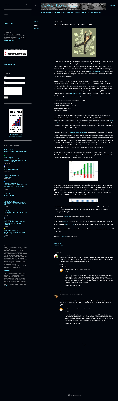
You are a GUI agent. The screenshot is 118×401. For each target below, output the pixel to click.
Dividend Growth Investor (15, 136)
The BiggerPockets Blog (11, 183)
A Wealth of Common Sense (12, 175)
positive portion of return (90, 96)
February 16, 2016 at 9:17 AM (70, 255)
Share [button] (36, 21)
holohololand (64, 236)
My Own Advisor (8, 149)
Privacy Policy (8, 270)
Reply (61, 291)
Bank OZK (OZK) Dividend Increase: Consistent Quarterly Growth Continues (14, 223)
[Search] (112, 5)
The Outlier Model (9, 201)
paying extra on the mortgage (77, 132)
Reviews (8, 286)
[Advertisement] (83, 372)
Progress (67, 216)
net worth (37, 28)
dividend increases (75, 93)
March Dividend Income (11, 169)
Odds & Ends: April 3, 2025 (11, 195)
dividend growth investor (96, 71)
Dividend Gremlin (63, 294)
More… (99, 12)
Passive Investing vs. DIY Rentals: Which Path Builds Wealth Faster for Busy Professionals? (15, 186)
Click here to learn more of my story (15, 39)
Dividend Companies (53, 12)
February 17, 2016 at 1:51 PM (76, 294)
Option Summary (90, 12)
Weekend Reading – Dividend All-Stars (15, 151)
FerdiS (61, 255)
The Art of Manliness (10, 194)
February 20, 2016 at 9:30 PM (84, 309)
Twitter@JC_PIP (69, 224)
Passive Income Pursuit (61, 5)
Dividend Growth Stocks (16, 134)
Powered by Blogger (74, 395)
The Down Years (8, 177)
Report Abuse (8, 23)
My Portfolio (65, 12)
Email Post (60, 243)
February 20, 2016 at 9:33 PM (84, 269)
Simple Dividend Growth (11, 168)
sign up (65, 221)
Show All (6, 237)
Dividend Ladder (9, 157)
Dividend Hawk (8, 220)
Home (43, 12)
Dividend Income (77, 12)
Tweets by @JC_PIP (9, 64)
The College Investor (10, 211)
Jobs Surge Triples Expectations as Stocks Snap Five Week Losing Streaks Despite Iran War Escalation (15, 160)
